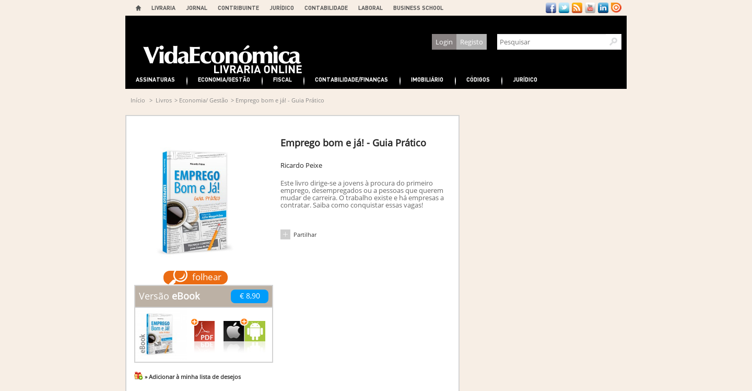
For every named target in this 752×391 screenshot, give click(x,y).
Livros (164, 100)
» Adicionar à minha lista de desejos (193, 377)
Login (444, 42)
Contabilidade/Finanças (351, 79)
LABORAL (370, 7)
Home (138, 8)
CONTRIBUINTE (238, 7)
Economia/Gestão (224, 79)
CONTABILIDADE (326, 7)
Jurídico (525, 79)
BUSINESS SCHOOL (418, 7)
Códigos (478, 79)
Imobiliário (427, 79)
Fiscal (282, 79)
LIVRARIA (163, 7)
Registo (471, 42)
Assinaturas (155, 79)
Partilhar (304, 234)
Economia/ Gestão (203, 100)
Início (138, 100)
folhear (206, 277)
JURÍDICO (281, 7)
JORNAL (196, 7)
